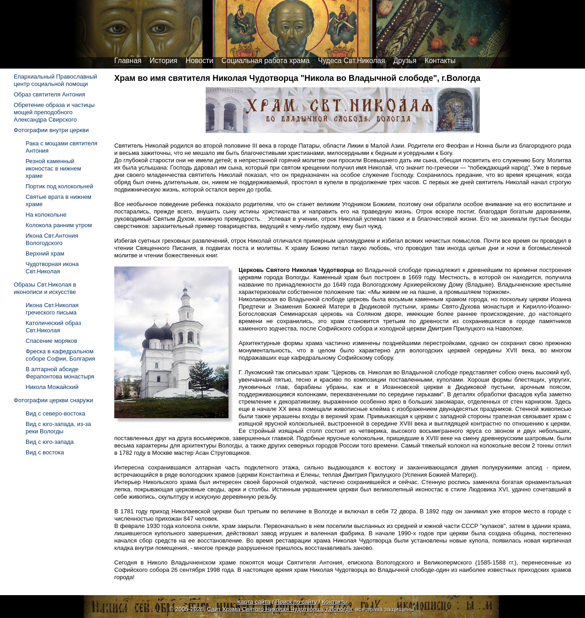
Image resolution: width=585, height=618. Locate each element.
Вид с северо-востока (55, 413)
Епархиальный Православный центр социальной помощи (55, 80)
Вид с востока (45, 452)
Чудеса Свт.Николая (351, 60)
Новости (199, 60)
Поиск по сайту (296, 601)
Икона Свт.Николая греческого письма (52, 309)
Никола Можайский (52, 387)
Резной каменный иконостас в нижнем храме (53, 168)
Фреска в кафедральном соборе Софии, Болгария (60, 355)
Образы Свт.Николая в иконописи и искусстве (45, 288)
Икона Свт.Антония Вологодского (52, 239)
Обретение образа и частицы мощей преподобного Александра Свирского (54, 112)
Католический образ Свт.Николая (53, 327)
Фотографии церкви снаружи (53, 400)
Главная (127, 60)
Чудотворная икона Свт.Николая (52, 268)
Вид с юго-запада (50, 441)
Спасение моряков (51, 340)
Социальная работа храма (266, 60)
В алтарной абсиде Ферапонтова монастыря (60, 373)
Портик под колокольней (59, 186)
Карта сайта (253, 601)
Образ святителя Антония (49, 94)
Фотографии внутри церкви (51, 130)
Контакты (440, 60)
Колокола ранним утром (59, 225)
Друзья (405, 60)
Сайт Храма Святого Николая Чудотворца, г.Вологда (279, 609)
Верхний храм (45, 253)
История (163, 60)
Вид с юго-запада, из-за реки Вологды (58, 428)
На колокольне (46, 214)
